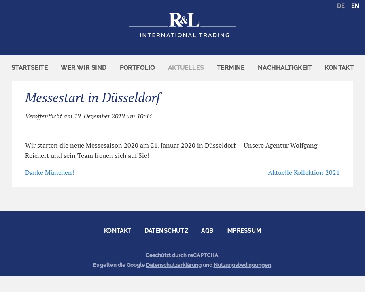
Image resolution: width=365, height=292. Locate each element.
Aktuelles (186, 67)
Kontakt (339, 67)
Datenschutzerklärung (174, 265)
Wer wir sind (83, 67)
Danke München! (49, 172)
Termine (231, 67)
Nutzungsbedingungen (242, 265)
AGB (207, 231)
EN (355, 6)
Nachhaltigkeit (285, 67)
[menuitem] (30, 67)
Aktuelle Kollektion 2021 (304, 172)
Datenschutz (166, 231)
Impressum (243, 231)
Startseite (29, 67)
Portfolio (137, 67)
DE (340, 6)
